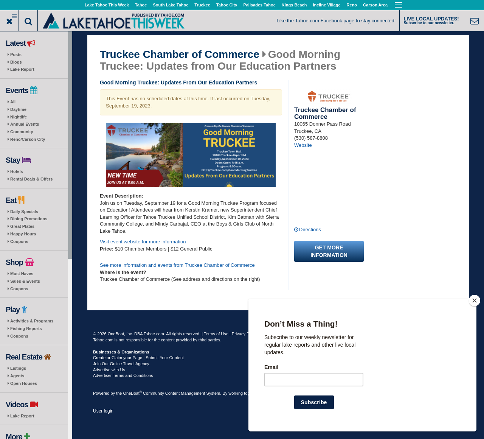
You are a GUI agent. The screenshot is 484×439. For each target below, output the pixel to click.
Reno (352, 5)
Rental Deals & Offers (31, 179)
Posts (16, 54)
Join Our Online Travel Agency (121, 363)
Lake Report (22, 69)
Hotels (16, 171)
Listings (18, 368)
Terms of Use (216, 334)
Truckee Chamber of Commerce (179, 54)
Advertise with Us (109, 369)
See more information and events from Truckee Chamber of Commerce (177, 265)
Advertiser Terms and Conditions (123, 375)
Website (303, 145)
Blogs (16, 62)
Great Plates (22, 226)
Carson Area (375, 5)
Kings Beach (294, 5)
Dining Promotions (28, 218)
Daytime (18, 109)
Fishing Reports (26, 328)
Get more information (328, 251)
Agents (17, 376)
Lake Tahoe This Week (107, 5)
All (13, 102)
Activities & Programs (31, 321)
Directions (310, 229)
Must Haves (21, 273)
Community (21, 131)
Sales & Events (25, 281)
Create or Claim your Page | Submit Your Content (138, 357)
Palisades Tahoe (259, 5)
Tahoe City (226, 5)
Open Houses (23, 383)
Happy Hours (23, 234)
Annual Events (24, 124)
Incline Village (326, 5)
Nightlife (18, 117)
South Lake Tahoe (170, 5)
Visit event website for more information (143, 241)
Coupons (19, 241)
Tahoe (141, 5)
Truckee (202, 5)
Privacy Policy (245, 334)
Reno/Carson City (27, 139)
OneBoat (132, 393)
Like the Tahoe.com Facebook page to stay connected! (336, 20)
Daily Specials (24, 211)
